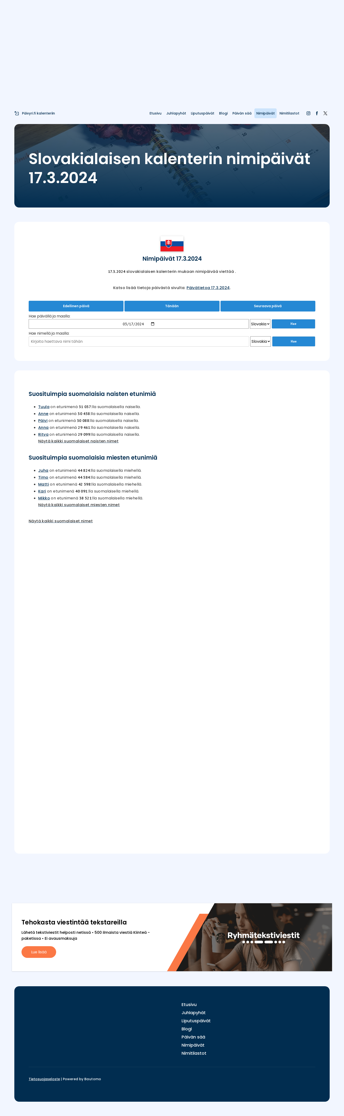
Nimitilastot (289, 113)
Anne (43, 413)
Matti (43, 484)
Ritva (43, 434)
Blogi (223, 113)
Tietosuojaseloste (44, 1079)
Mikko (44, 498)
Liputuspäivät (202, 113)
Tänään (172, 306)
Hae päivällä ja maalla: (49, 316)
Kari (42, 491)
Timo (43, 477)
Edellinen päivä (76, 306)
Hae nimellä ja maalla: (49, 333)
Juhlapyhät (176, 113)
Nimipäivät (265, 113)
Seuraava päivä (268, 306)
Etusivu (155, 113)
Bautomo (92, 1079)
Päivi (43, 420)
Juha (43, 470)
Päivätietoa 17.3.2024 (208, 288)
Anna (43, 427)
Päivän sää (242, 113)
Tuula (43, 407)
